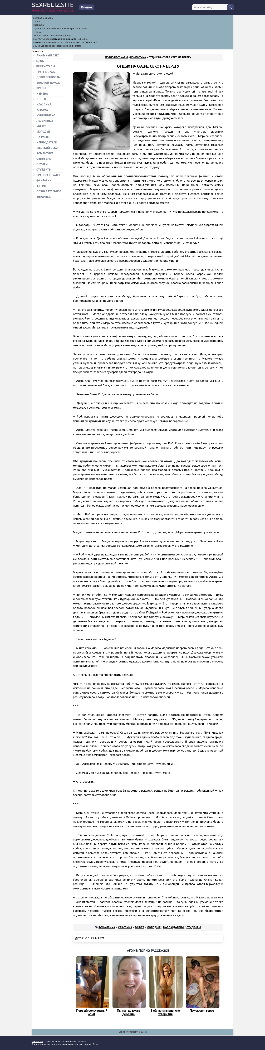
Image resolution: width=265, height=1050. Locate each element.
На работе (43, 137)
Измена (42, 93)
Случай (41, 164)
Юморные (43, 197)
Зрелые (41, 88)
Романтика (107, 927)
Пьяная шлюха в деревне (128, 986)
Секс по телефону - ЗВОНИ (133, 1031)
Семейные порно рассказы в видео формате (57, 46)
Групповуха (45, 72)
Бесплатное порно (43, 18)
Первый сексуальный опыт (91, 986)
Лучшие (86, 7)
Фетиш (41, 186)
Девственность (48, 77)
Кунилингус (45, 115)
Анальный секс (48, 55)
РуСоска (37, 32)
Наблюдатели (173, 927)
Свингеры (43, 158)
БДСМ (40, 61)
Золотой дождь (48, 82)
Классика (125, 927)
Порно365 (38, 25)
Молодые (153, 927)
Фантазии (43, 180)
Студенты (194, 927)
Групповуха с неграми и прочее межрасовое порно (60, 28)
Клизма (42, 110)
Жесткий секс (47, 148)
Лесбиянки (44, 120)
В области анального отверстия (165, 986)
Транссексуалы (48, 175)
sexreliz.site (37, 1041)
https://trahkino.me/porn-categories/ (52, 35)
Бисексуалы (45, 66)
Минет (139, 927)
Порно (36, 21)
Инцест (42, 99)
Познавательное (48, 191)
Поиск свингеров (202, 984)
